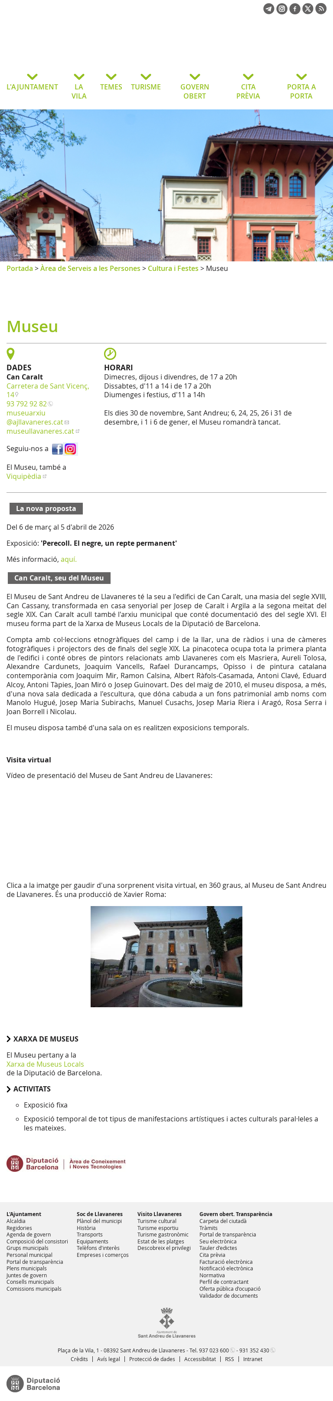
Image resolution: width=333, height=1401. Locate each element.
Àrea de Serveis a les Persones (90, 268)
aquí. (69, 559)
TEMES (111, 87)
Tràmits (208, 1227)
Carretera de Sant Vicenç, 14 (48, 390)
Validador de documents (228, 1295)
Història (86, 1227)
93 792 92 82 (27, 404)
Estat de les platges (160, 1241)
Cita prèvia (212, 1254)
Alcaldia (16, 1220)
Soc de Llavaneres (100, 1214)
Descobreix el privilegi (164, 1247)
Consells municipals (30, 1281)
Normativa (212, 1275)
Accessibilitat (200, 1358)
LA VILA (79, 91)
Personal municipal (29, 1254)
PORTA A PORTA (301, 91)
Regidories (19, 1227)
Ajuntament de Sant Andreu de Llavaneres (76, 49)
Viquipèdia (24, 476)
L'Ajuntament (24, 1214)
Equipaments (92, 1241)
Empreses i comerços (103, 1254)
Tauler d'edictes (218, 1247)
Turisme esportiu (157, 1227)
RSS (229, 1358)
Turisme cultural (156, 1220)
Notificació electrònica (226, 1268)
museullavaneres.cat (40, 431)
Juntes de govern (27, 1275)
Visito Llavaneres (159, 1214)
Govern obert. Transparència (235, 1214)
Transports (90, 1234)
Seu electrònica (218, 1241)
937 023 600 (214, 1350)
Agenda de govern (29, 1234)
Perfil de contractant (223, 1281)
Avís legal (108, 1358)
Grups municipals (28, 1247)
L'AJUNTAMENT (32, 87)
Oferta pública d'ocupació (230, 1288)
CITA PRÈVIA (248, 91)
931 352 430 (254, 1350)
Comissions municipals (34, 1288)
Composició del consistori (37, 1241)
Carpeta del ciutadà (223, 1220)
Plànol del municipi (99, 1220)
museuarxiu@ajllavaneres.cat (35, 417)
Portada (20, 268)
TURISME (146, 87)
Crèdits (79, 1358)
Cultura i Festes (173, 268)
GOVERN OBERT (194, 91)
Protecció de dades (152, 1358)
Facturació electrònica (226, 1261)
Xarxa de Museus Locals (45, 1064)
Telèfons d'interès (98, 1247)
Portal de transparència (35, 1261)
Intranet (252, 1358)
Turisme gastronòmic (163, 1234)
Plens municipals (27, 1268)
